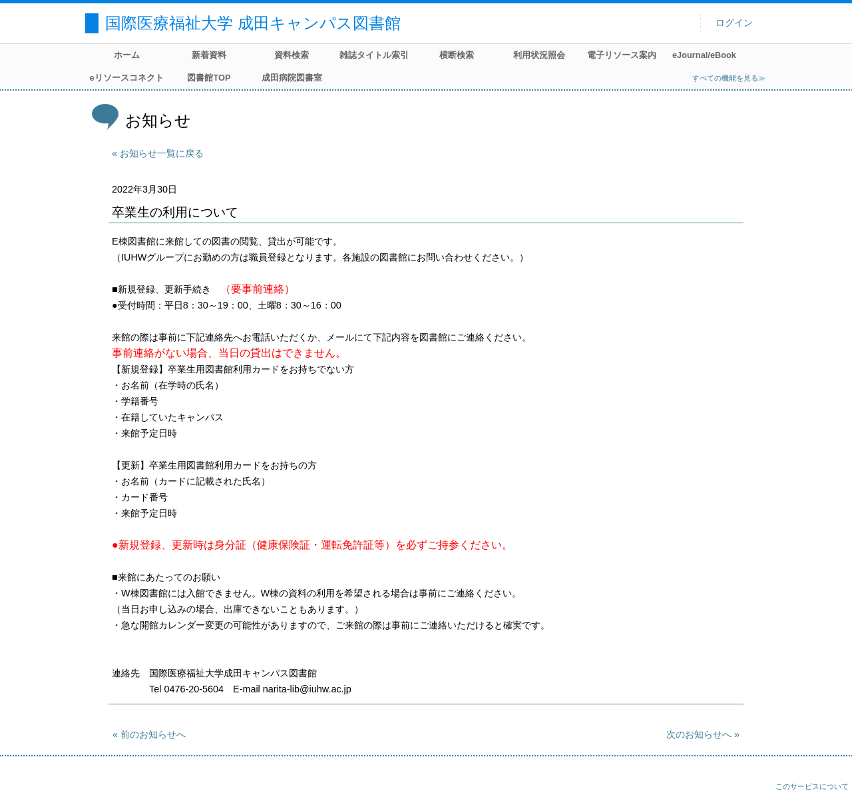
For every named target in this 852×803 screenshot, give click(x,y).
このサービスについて (812, 786)
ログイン (734, 23)
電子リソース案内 (621, 55)
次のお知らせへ (699, 734)
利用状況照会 (539, 55)
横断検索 (456, 55)
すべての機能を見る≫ (728, 78)
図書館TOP (208, 78)
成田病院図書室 (292, 78)
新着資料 (209, 55)
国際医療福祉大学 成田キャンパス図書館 (253, 23)
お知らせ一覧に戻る (162, 153)
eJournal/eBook (704, 55)
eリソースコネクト (126, 78)
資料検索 (291, 55)
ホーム (127, 55)
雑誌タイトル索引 (374, 55)
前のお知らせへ (153, 734)
